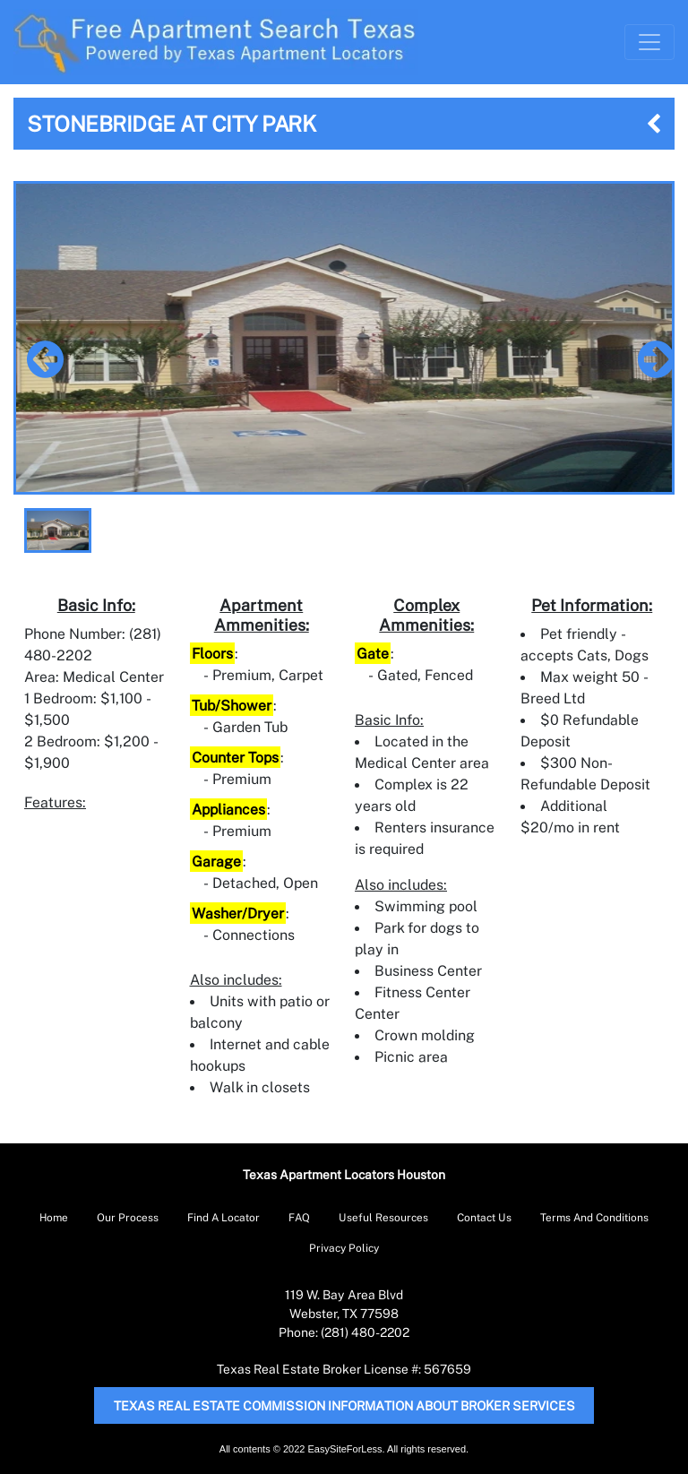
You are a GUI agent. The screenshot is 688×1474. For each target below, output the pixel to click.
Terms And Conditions (594, 1217)
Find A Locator (223, 1217)
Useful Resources (383, 1217)
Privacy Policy (344, 1247)
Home (53, 1217)
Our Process (128, 1217)
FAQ (299, 1217)
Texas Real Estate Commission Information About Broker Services (344, 1405)
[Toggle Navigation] (649, 42)
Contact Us (484, 1217)
